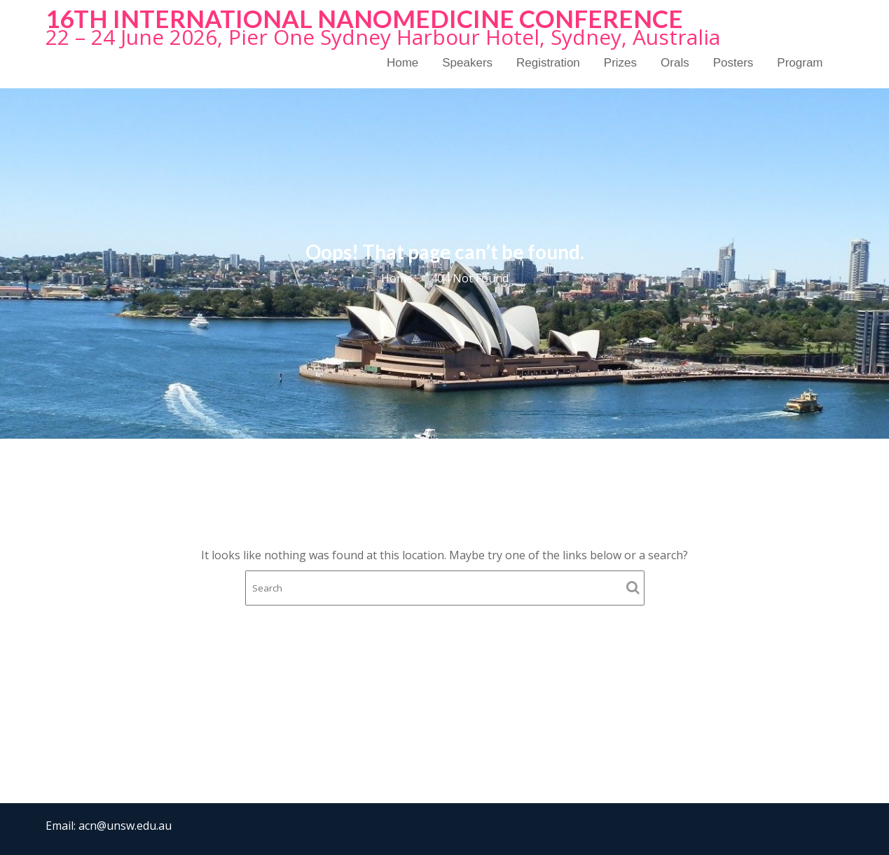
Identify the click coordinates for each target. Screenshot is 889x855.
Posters (733, 62)
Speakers (467, 62)
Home (402, 62)
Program (799, 62)
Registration (548, 62)
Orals (675, 62)
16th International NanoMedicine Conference (364, 18)
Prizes (620, 62)
